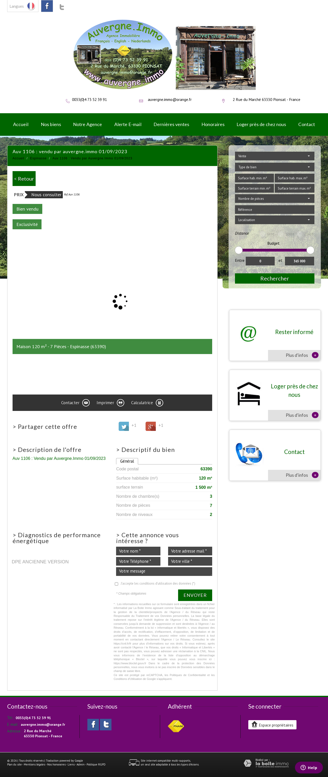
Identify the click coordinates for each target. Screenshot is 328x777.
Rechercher (274, 278)
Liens (71, 764)
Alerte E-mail (127, 124)
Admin (81, 764)
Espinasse (38, 158)
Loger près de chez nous (261, 124)
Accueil (20, 124)
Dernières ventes (171, 124)
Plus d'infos (302, 355)
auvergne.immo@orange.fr (170, 99)
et (280, 260)
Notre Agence (87, 124)
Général (127, 461)
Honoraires (212, 124)
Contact (306, 124)
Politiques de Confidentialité (188, 675)
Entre (239, 260)
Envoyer (195, 595)
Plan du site (14, 764)
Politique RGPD (96, 764)
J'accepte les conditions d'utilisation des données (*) (158, 583)
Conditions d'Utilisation (128, 678)
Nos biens (51, 124)
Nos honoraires (56, 764)
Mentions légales (34, 764)
